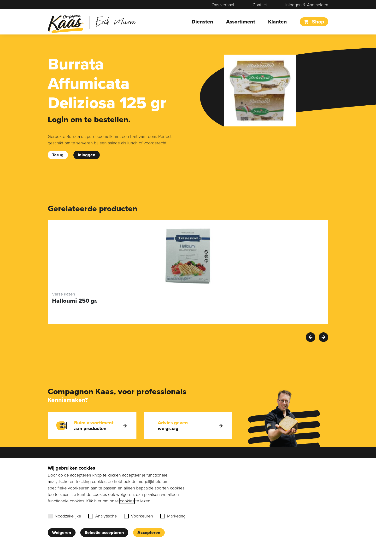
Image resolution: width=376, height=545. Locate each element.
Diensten (202, 22)
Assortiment (240, 22)
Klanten (277, 22)
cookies (127, 501)
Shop (314, 22)
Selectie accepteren (104, 532)
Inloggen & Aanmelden (306, 4)
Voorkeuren (138, 516)
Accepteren (148, 532)
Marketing (173, 516)
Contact (260, 4)
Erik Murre (116, 21)
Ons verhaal (223, 4)
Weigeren (61, 532)
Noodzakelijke (64, 516)
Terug (58, 155)
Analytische (102, 516)
